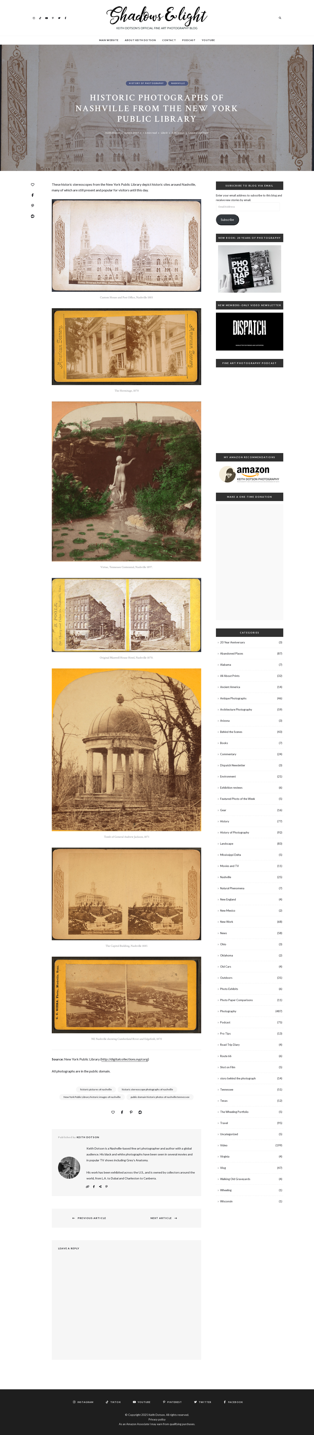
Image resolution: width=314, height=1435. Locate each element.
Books (224, 743)
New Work (226, 921)
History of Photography (146, 83)
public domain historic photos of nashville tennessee (160, 1097)
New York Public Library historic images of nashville (92, 1097)
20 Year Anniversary (232, 642)
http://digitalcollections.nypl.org (124, 1059)
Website (87, 1186)
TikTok (40, 17)
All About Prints (229, 675)
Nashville (178, 83)
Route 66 (226, 1056)
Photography (228, 1011)
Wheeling (226, 1190)
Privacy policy (157, 1419)
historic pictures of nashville (96, 1089)
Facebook (65, 17)
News (223, 933)
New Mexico (227, 910)
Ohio (223, 944)
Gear (223, 810)
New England (228, 899)
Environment (228, 776)
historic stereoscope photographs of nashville (147, 1089)
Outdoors (226, 977)
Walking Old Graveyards (235, 1179)
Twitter (59, 17)
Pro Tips (225, 1033)
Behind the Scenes (231, 732)
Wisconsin (226, 1201)
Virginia (224, 1156)
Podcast (189, 40)
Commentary (228, 754)
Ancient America (230, 687)
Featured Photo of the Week (237, 798)
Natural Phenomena (232, 888)
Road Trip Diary (230, 1044)
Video (224, 1145)
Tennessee (226, 1089)
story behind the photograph (238, 1078)
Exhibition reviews (231, 787)
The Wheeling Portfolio (234, 1112)
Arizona (225, 720)
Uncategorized (229, 1134)
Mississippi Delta (230, 854)
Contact (169, 40)
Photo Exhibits (229, 989)
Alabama (225, 664)
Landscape (226, 843)
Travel (224, 1123)
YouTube (46, 17)
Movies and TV (229, 866)
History (224, 821)
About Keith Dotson (140, 40)
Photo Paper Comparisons (236, 1000)
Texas (224, 1100)
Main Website (108, 40)
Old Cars (225, 966)
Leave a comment (199, 132)
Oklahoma (226, 955)
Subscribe (227, 219)
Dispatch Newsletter (232, 765)
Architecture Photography (236, 709)
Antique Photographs (233, 698)
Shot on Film (227, 1067)
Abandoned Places (231, 653)
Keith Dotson (112, 132)
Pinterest (53, 17)
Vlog (223, 1168)
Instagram (34, 17)
